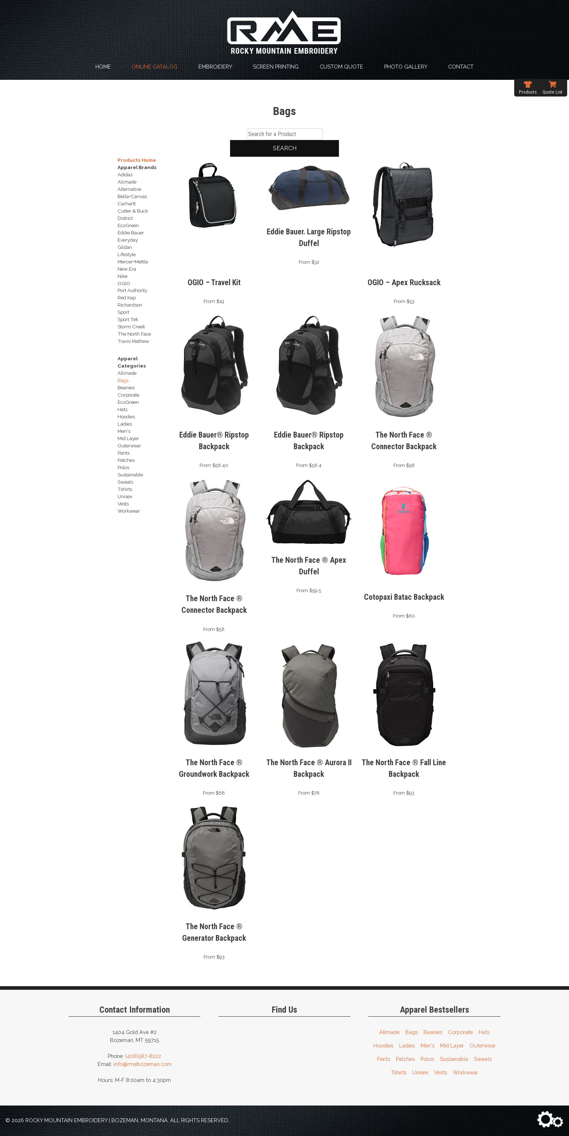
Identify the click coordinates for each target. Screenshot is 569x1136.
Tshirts (398, 1072)
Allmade (389, 1032)
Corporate (460, 1032)
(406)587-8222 (143, 1056)
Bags (411, 1032)
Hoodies (383, 1045)
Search (284, 148)
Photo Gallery (405, 66)
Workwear (465, 1072)
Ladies (407, 1045)
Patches (405, 1059)
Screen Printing (276, 66)
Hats (484, 1032)
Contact (461, 66)
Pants (383, 1059)
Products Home (137, 160)
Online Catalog (154, 66)
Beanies (432, 1032)
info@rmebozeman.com (143, 1064)
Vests (440, 1072)
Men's (427, 1045)
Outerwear (483, 1045)
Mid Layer (452, 1045)
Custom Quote (341, 66)
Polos (427, 1059)
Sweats (483, 1059)
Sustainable (454, 1059)
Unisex (420, 1072)
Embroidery (215, 66)
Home (103, 66)
